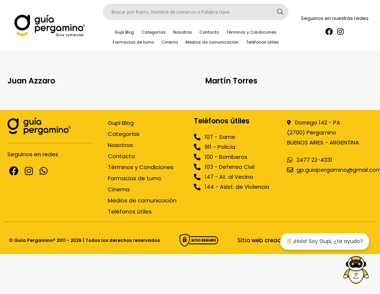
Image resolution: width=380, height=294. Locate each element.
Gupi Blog (124, 32)
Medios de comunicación (212, 42)
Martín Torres (231, 80)
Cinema (169, 42)
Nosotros (182, 32)
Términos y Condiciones (251, 32)
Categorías (153, 32)
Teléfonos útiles (262, 42)
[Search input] (193, 12)
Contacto (209, 32)
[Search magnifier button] (280, 12)
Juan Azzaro (31, 80)
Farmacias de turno (133, 42)
